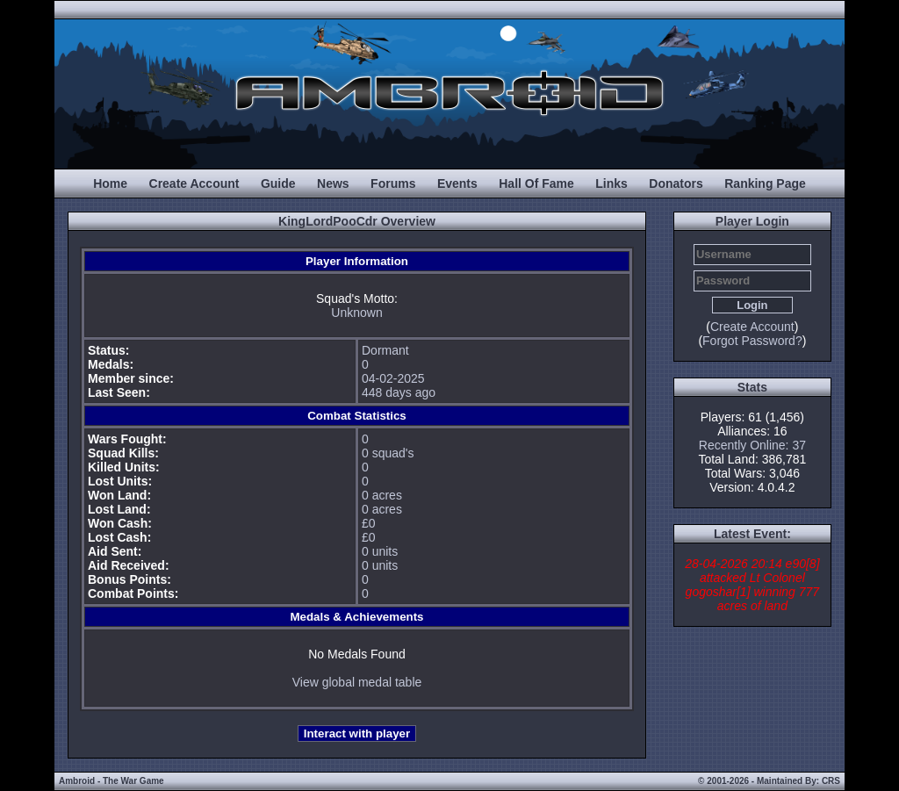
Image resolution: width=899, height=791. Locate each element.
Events (457, 183)
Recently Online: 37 (752, 445)
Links (611, 183)
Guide (278, 183)
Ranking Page (765, 183)
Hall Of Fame (536, 183)
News (333, 183)
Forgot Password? (752, 341)
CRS (831, 781)
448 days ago (398, 392)
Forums (392, 183)
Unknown (356, 313)
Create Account (194, 183)
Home (110, 183)
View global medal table (357, 682)
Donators (675, 183)
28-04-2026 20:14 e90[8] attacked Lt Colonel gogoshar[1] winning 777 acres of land (752, 585)
